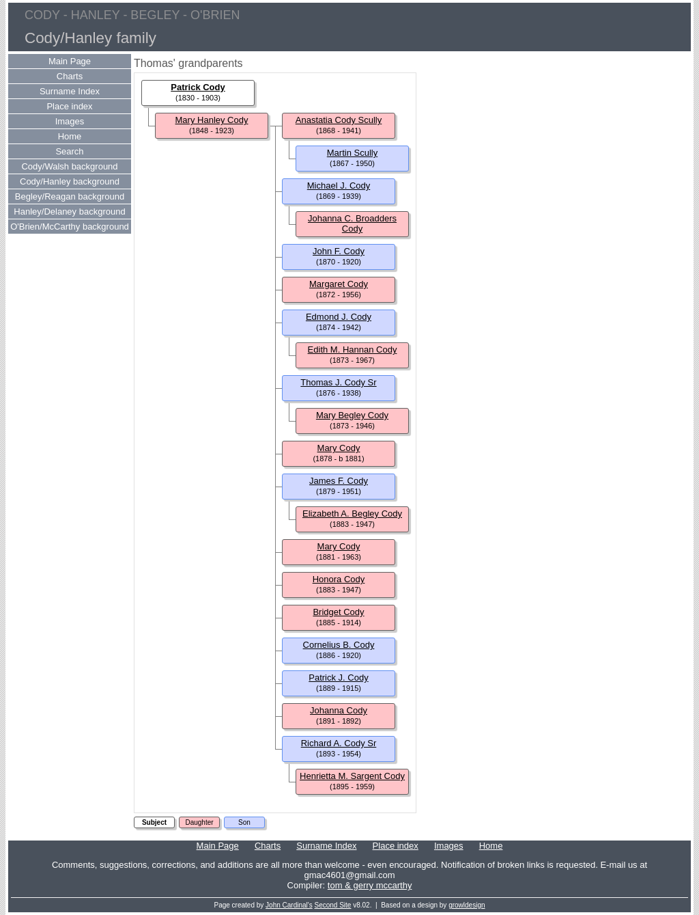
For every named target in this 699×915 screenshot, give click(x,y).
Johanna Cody (338, 710)
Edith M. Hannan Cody (352, 349)
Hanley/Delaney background (69, 211)
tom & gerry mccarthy (370, 885)
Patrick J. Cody (338, 677)
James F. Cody (338, 481)
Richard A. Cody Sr (339, 743)
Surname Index (70, 91)
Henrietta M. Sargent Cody (352, 776)
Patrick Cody (198, 87)
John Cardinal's (289, 905)
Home (70, 136)
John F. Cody (339, 251)
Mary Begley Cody (352, 415)
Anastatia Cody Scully (339, 120)
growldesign (466, 905)
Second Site (333, 905)
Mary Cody (338, 448)
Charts (70, 76)
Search (69, 151)
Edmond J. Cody (338, 317)
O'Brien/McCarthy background (69, 226)
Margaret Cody (338, 284)
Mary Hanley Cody (211, 120)
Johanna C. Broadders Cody (352, 223)
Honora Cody (339, 579)
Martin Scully (352, 153)
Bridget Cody (338, 612)
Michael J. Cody (338, 185)
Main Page (69, 61)
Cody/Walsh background (69, 166)
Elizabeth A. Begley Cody (352, 513)
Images (70, 121)
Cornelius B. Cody (339, 645)
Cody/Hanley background (69, 181)
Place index (69, 106)
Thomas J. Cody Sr (338, 382)
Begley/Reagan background (69, 196)
